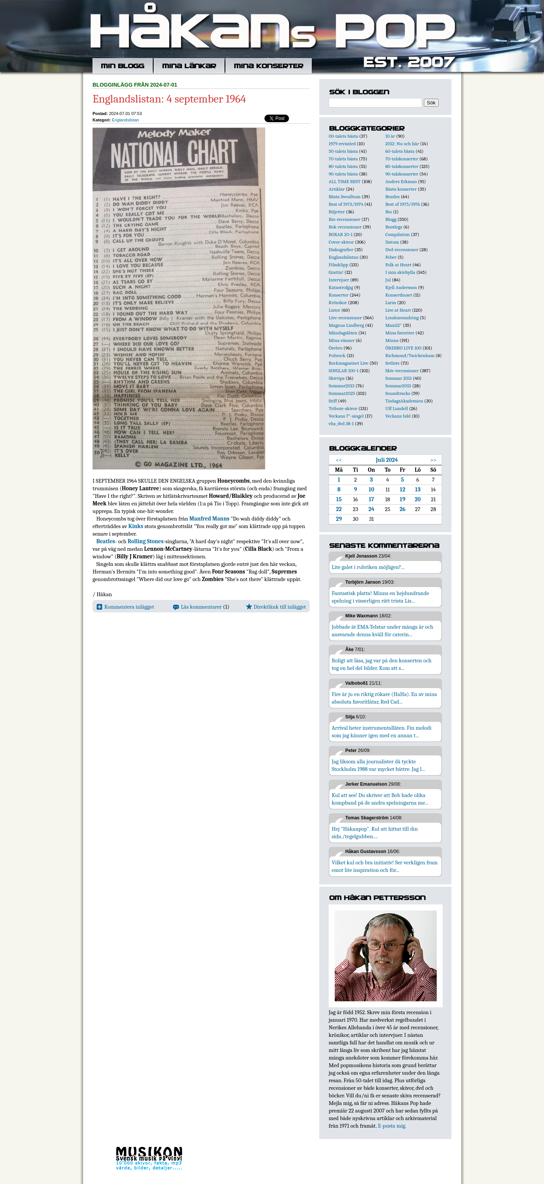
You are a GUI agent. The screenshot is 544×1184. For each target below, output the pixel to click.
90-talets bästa (343, 174)
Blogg (390, 219)
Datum (392, 242)
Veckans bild (398, 416)
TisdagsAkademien (404, 401)
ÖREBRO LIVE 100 (403, 348)
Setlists (392, 363)
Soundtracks (397, 393)
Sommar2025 (342, 393)
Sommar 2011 (398, 378)
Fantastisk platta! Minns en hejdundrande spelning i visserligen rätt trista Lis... (380, 597)
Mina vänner (342, 340)
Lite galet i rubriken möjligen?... (368, 567)
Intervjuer (339, 280)
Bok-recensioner (345, 227)
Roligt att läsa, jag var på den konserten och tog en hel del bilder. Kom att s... (381, 664)
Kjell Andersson (401, 287)
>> (433, 460)
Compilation (397, 234)
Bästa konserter (401, 189)
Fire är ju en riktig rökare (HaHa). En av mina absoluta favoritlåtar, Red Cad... (384, 698)
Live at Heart (398, 310)
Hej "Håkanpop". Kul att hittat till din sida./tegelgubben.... (375, 832)
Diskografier (341, 249)
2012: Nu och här (402, 143)
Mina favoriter (399, 333)
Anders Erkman (401, 181)
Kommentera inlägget (125, 606)
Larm (390, 302)
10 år (390, 136)
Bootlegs (393, 227)
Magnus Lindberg (346, 325)
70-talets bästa (343, 159)
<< (339, 460)
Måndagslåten (343, 333)
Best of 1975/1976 (402, 204)
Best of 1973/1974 (346, 204)
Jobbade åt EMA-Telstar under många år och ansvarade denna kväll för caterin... (382, 630)
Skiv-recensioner (402, 370)
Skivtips (337, 378)
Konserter (338, 295)
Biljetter (337, 211)
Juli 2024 (387, 460)
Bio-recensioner (344, 219)
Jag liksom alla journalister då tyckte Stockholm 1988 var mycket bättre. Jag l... (378, 765)
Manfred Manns (209, 518)
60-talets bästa (399, 151)
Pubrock (337, 355)
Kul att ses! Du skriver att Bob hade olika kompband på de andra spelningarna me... (380, 799)
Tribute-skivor (343, 408)
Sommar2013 (341, 385)
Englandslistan (125, 120)
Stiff (333, 401)
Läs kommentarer (197, 606)
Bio (388, 211)
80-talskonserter (401, 166)
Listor (334, 310)
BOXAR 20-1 (340, 234)
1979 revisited (342, 143)
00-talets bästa (343, 136)
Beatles (105, 541)
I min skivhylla (400, 272)
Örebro (335, 348)
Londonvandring (402, 317)
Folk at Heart (398, 264)
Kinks (135, 526)
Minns (392, 340)
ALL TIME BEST (344, 181)
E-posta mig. (392, 1125)
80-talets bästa (343, 166)
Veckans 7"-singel (346, 416)
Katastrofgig (341, 287)
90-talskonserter (401, 174)
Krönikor (338, 302)
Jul (388, 280)
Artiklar (337, 189)
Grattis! (336, 272)
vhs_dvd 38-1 (341, 423)
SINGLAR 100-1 (344, 370)
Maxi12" (393, 325)
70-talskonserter (401, 159)
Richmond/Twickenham (409, 355)
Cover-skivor (341, 242)
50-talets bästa (343, 151)
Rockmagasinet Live (348, 363)
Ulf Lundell (396, 408)
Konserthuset (398, 295)
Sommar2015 (398, 385)
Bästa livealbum (344, 196)
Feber (390, 257)
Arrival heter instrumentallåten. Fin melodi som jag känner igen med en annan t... (381, 731)
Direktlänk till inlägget (276, 606)
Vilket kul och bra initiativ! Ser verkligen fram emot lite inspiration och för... (385, 866)
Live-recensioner (345, 317)
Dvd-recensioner (401, 249)
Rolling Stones (146, 541)
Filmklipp (338, 264)
